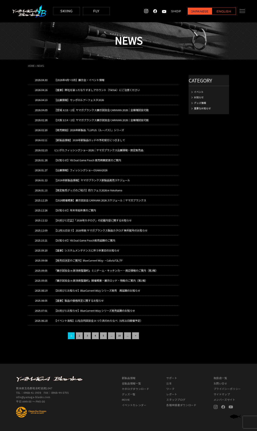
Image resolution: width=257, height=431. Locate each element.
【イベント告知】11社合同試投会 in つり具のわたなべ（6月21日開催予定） (98, 320)
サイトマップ (222, 394)
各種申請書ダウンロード (181, 405)
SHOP (172, 11)
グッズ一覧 (129, 394)
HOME (31, 65)
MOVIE (126, 400)
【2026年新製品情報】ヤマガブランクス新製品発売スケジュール (92, 180)
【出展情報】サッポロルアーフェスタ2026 (79, 100)
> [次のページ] (135, 335)
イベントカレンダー (134, 405)
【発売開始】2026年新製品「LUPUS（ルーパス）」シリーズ (89, 130)
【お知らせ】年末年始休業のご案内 (75, 210)
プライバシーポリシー (227, 389)
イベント (199, 91)
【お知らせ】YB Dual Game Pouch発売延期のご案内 (84, 240)
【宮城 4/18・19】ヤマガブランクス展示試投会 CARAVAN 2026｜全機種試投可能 (101, 110)
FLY (96, 11)
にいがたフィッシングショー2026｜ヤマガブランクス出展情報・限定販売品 (98, 150)
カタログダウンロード (135, 389)
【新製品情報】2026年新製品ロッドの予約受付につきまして (89, 140)
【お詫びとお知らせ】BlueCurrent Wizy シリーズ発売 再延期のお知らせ (97, 290)
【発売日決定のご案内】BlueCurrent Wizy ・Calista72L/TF (88, 260)
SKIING (66, 11)
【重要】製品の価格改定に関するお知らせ (79, 300)
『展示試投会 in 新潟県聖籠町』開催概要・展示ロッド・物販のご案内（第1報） (101, 280)
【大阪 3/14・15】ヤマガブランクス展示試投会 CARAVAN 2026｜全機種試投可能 (101, 120)
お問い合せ (220, 383)
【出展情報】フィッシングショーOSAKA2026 (80, 170)
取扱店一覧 (220, 378)
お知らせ (199, 97)
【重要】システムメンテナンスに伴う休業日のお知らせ (86, 250)
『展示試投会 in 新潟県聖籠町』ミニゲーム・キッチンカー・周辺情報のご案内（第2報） (106, 270)
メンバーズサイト (224, 400)
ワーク (170, 389)
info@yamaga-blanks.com (33, 397)
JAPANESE (195, 11)
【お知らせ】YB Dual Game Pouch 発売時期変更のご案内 (87, 160)
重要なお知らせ (202, 108)
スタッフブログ (176, 400)
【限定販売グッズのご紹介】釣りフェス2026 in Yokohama (88, 190)
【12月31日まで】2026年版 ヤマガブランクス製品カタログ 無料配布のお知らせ (101, 230)
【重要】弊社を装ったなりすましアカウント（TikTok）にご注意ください (97, 90)
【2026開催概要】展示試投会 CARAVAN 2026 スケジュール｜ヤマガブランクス (100, 200)
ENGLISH (220, 11)
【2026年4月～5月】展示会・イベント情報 (79, 80)
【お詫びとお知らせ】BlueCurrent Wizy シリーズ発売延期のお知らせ (94, 310)
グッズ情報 (200, 102)
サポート (171, 378)
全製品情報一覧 (131, 383)
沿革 (169, 383)
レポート (171, 394)
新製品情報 (129, 378)
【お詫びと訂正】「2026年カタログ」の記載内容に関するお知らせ (93, 220)
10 (119, 335)
